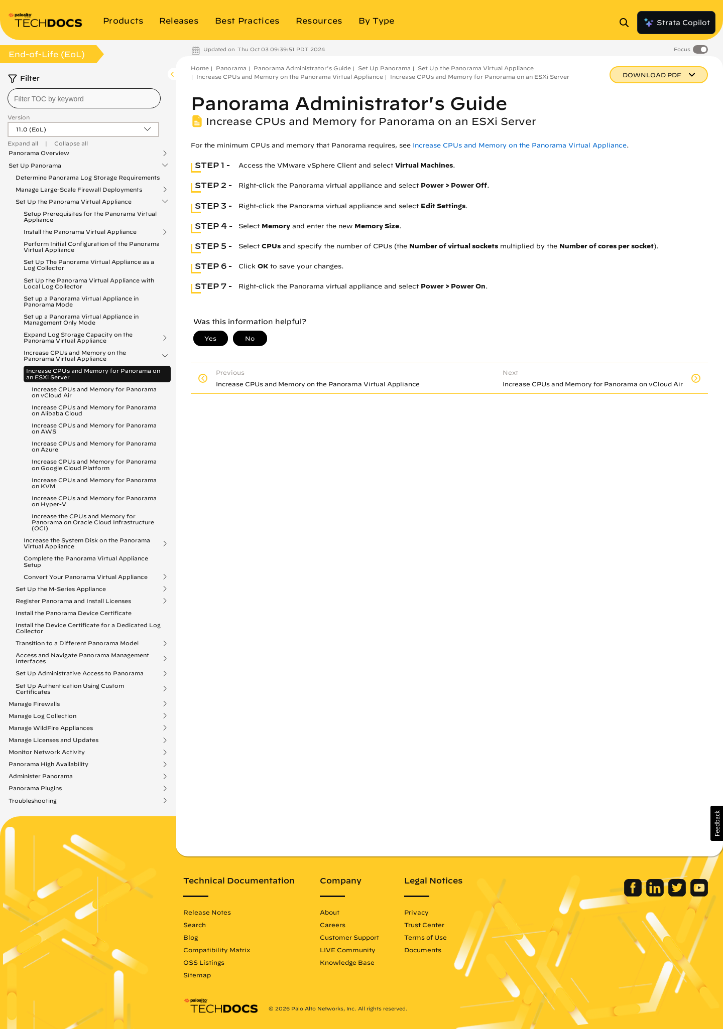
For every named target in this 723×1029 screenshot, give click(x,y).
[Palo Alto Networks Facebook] (634, 894)
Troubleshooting (33, 801)
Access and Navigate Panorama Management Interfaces (82, 658)
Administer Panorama (41, 776)
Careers (332, 924)
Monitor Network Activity (47, 752)
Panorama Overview (39, 153)
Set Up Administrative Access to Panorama (80, 673)
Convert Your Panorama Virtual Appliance (86, 577)
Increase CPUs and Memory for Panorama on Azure (94, 446)
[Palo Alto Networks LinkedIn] (656, 894)
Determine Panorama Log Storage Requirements (88, 177)
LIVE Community (348, 949)
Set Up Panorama (35, 166)
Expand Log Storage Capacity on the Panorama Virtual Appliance (78, 338)
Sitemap (197, 974)
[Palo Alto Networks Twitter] (678, 894)
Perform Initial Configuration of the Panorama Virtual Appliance (92, 246)
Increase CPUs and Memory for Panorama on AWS (94, 428)
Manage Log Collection (42, 716)
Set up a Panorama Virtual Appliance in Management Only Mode (81, 319)
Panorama (231, 68)
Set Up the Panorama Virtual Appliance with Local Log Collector (89, 283)
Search (194, 924)
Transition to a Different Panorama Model (77, 643)
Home (200, 68)
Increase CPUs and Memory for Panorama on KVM (94, 483)
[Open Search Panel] (627, 22)
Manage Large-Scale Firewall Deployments (79, 190)
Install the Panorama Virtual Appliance (80, 232)
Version (19, 117)
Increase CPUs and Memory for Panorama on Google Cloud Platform (94, 464)
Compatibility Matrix (216, 949)
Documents (422, 949)
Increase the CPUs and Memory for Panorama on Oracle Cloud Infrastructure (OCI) (93, 522)
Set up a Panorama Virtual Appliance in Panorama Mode (81, 301)
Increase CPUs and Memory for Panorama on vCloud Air (94, 392)
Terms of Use (425, 937)
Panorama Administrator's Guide (302, 68)
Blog (190, 937)
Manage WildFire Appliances (51, 728)
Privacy (416, 912)
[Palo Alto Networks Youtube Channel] (699, 894)
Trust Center (424, 924)
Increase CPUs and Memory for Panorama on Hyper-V (94, 501)
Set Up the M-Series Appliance (61, 589)
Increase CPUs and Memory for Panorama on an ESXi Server (93, 373)
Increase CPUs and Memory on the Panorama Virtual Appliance (75, 356)
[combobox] (84, 98)
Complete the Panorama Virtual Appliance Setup (86, 561)
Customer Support (349, 937)
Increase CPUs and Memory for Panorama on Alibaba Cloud (94, 410)
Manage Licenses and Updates (53, 740)
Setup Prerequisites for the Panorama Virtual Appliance (90, 216)
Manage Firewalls (34, 704)
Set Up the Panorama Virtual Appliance (74, 202)
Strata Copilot (676, 23)
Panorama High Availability (48, 764)
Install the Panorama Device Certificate (74, 613)
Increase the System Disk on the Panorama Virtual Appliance (87, 543)
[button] (716, 823)
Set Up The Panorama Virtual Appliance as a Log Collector (89, 264)
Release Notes (207, 912)
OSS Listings (203, 962)
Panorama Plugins (35, 788)
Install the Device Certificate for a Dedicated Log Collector (88, 628)
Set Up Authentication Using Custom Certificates (70, 689)
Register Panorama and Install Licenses (73, 601)
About (329, 912)
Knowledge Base (347, 962)
